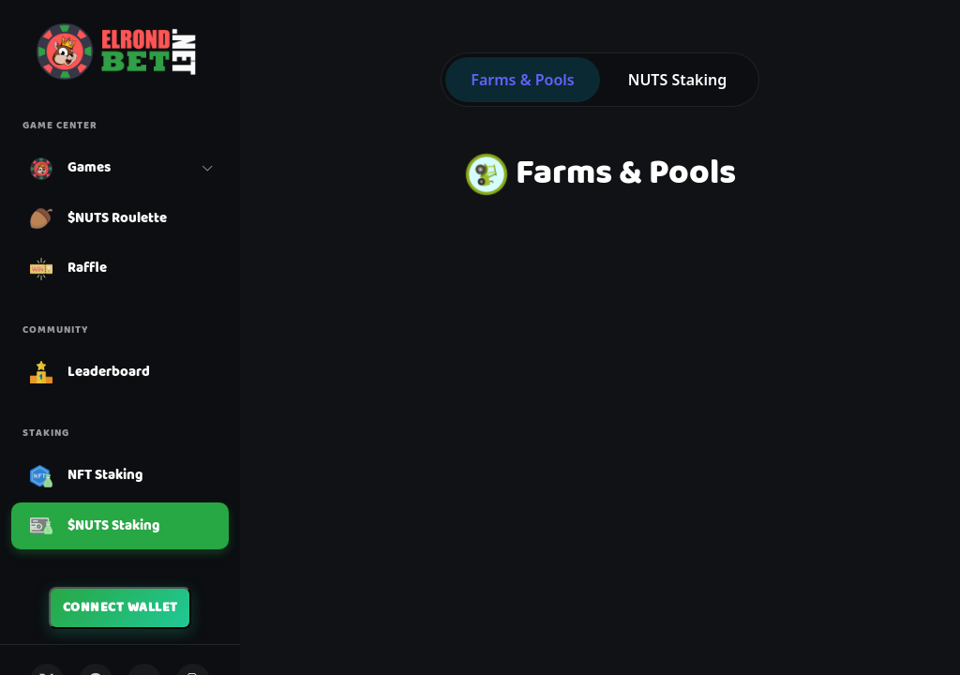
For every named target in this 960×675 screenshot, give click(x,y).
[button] (120, 168)
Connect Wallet (120, 607)
